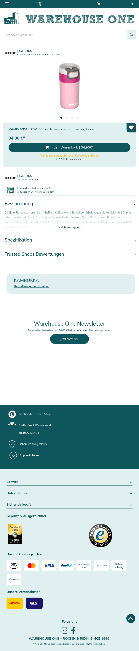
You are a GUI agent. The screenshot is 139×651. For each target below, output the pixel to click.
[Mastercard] (31, 565)
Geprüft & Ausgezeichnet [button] (26, 516)
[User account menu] (132, 3)
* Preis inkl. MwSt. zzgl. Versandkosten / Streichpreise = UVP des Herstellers (69, 644)
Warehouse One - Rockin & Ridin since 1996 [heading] (69, 638)
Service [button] (69, 482)
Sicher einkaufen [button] (69, 505)
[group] (69, 414)
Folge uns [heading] (69, 621)
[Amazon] (14, 565)
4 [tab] (78, 118)
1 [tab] (61, 118)
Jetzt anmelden (69, 339)
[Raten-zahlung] (118, 565)
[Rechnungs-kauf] (83, 565)
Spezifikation (18, 240)
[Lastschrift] (101, 565)
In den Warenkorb (69, 147)
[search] (65, 34)
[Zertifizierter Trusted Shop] (37, 536)
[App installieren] (24, 455)
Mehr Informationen (73, 159)
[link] (65, 633)
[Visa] (48, 565)
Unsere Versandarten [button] (24, 592)
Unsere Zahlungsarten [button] (24, 554)
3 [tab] (72, 118)
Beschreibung (19, 203)
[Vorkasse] (14, 579)
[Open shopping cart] (99, 3)
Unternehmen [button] (69, 493)
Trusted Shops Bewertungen (34, 254)
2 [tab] (67, 118)
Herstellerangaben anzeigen (31, 286)
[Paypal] (66, 565)
